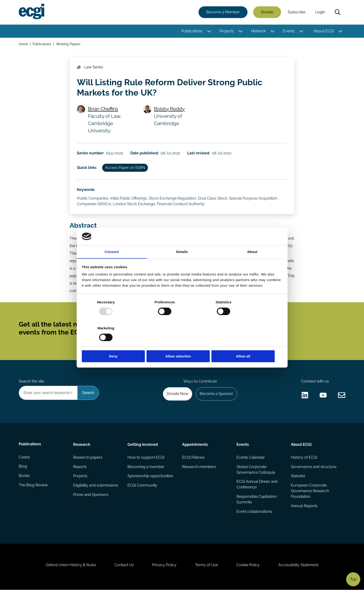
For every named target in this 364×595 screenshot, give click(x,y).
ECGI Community (143, 489)
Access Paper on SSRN (125, 169)
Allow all (249, 343)
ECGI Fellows (193, 461)
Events (289, 31)
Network (258, 31)
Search (337, 12)
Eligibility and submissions (95, 489)
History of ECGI (304, 461)
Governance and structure (313, 470)
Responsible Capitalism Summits (256, 503)
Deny (114, 343)
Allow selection (182, 343)
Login (320, 12)
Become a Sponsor (216, 397)
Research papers (88, 461)
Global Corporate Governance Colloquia (255, 473)
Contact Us (123, 569)
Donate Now (177, 397)
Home (23, 44)
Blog (23, 470)
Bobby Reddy (169, 109)
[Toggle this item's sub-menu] (209, 31)
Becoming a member (146, 470)
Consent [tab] (112, 265)
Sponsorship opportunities (150, 479)
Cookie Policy (248, 569)
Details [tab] (182, 265)
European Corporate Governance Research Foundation (310, 494)
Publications (192, 31)
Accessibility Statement (299, 569)
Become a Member (223, 12)
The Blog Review (33, 489)
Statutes (298, 479)
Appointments (195, 448)
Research (81, 448)
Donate (267, 12)
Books (24, 479)
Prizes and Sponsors (91, 498)
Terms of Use (206, 569)
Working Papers (68, 44)
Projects (227, 31)
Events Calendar (250, 461)
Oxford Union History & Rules (70, 569)
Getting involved (143, 448)
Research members (199, 470)
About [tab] (252, 265)
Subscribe (296, 12)
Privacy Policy (164, 569)
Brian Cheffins (103, 109)
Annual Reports (304, 509)
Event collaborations (254, 515)
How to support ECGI (146, 461)
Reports (80, 470)
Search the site (31, 384)
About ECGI (324, 31)
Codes (24, 461)
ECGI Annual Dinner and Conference (257, 488)
